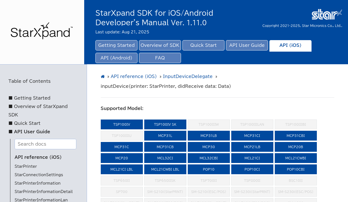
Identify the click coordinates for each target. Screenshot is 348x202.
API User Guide (247, 45)
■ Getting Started (29, 98)
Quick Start (203, 45)
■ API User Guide (29, 132)
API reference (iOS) (38, 157)
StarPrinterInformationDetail (44, 192)
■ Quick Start (24, 123)
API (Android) (116, 58)
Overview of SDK (160, 45)
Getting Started (116, 45)
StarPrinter (26, 166)
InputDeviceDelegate (188, 76)
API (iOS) (291, 45)
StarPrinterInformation (38, 183)
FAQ (160, 58)
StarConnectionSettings (39, 175)
